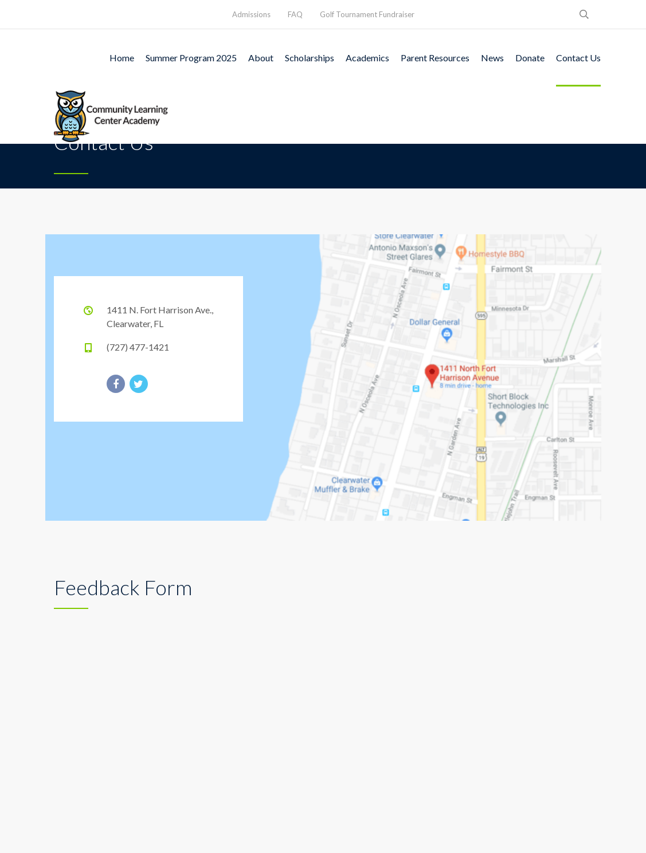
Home (121, 57)
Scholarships (309, 57)
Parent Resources (435, 57)
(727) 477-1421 (138, 346)
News (492, 57)
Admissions (251, 14)
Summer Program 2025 (191, 57)
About (260, 57)
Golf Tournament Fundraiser (367, 14)
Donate (530, 57)
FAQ (295, 14)
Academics (367, 57)
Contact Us (578, 57)
